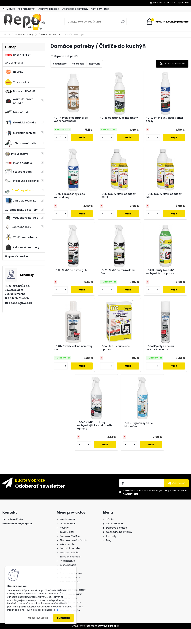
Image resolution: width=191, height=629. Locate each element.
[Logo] (24, 22)
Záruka (11, 9)
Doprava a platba (48, 9)
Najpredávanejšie (16, 256)
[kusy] (61, 137)
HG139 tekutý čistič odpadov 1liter (164, 195)
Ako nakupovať (26, 9)
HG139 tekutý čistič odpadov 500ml (118, 195)
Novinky (14, 72)
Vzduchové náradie (21, 217)
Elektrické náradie (20, 122)
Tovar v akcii (17, 82)
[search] (123, 23)
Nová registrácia (180, 2)
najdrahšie (78, 63)
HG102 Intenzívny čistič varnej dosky (164, 119)
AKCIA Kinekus (14, 63)
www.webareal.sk (108, 625)
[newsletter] (176, 483)
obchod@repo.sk (20, 303)
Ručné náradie (18, 163)
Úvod (7, 34)
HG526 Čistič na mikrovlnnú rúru (117, 272)
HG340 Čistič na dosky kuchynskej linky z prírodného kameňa (95, 425)
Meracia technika (20, 133)
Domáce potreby (24, 34)
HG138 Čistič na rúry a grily (70, 270)
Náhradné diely (18, 227)
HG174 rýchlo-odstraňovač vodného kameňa (71, 119)
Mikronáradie (17, 112)
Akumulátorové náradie (19, 101)
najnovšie (94, 63)
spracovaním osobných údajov (154, 490)
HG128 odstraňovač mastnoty (119, 117)
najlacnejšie (60, 63)
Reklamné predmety (22, 247)
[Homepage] (3, 9)
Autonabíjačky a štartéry (21, 210)
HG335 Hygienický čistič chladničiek (138, 425)
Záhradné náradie (20, 143)
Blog (106, 9)
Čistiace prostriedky (49, 34)
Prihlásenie (159, 2)
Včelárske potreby (21, 237)
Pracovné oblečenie (22, 181)
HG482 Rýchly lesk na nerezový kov (73, 348)
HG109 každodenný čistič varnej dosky (69, 195)
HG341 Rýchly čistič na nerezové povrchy (160, 348)
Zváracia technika (20, 200)
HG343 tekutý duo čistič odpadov (115, 348)
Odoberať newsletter (40, 486)
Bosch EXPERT (18, 55)
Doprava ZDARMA (20, 91)
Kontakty (96, 9)
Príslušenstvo (16, 154)
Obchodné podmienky (75, 9)
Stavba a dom (18, 172)
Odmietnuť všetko (38, 617)
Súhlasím (63, 618)
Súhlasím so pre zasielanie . (155, 492)
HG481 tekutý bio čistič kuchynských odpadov (160, 272)
